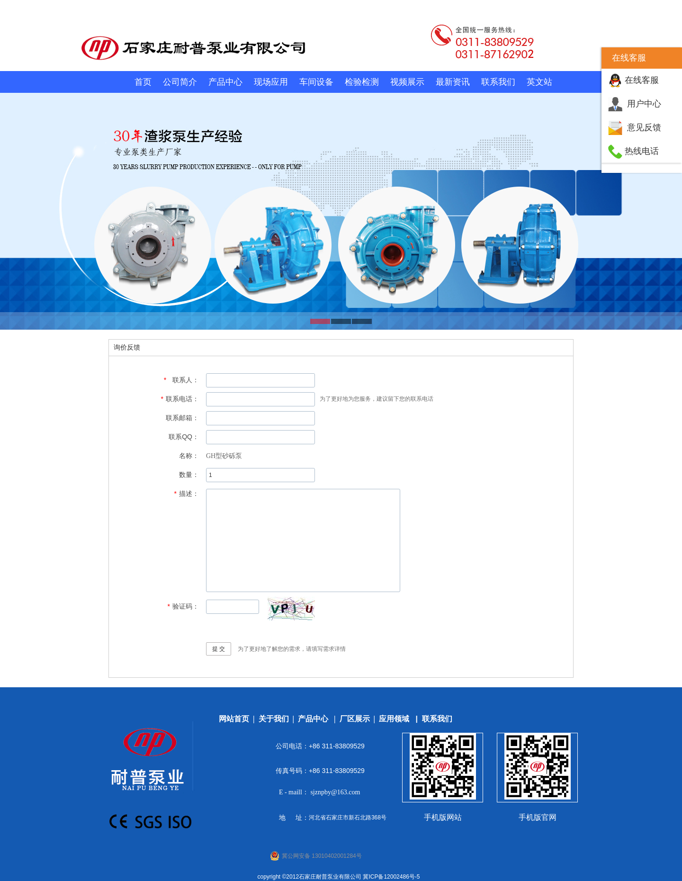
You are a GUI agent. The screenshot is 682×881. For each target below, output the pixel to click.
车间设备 (316, 82)
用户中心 (644, 103)
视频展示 (407, 82)
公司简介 (180, 82)
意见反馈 (644, 127)
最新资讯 (453, 82)
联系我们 (498, 82)
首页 (143, 82)
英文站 (539, 82)
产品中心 (225, 82)
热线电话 (642, 151)
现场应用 (271, 82)
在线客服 (642, 80)
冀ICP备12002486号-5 (391, 876)
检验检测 (362, 82)
